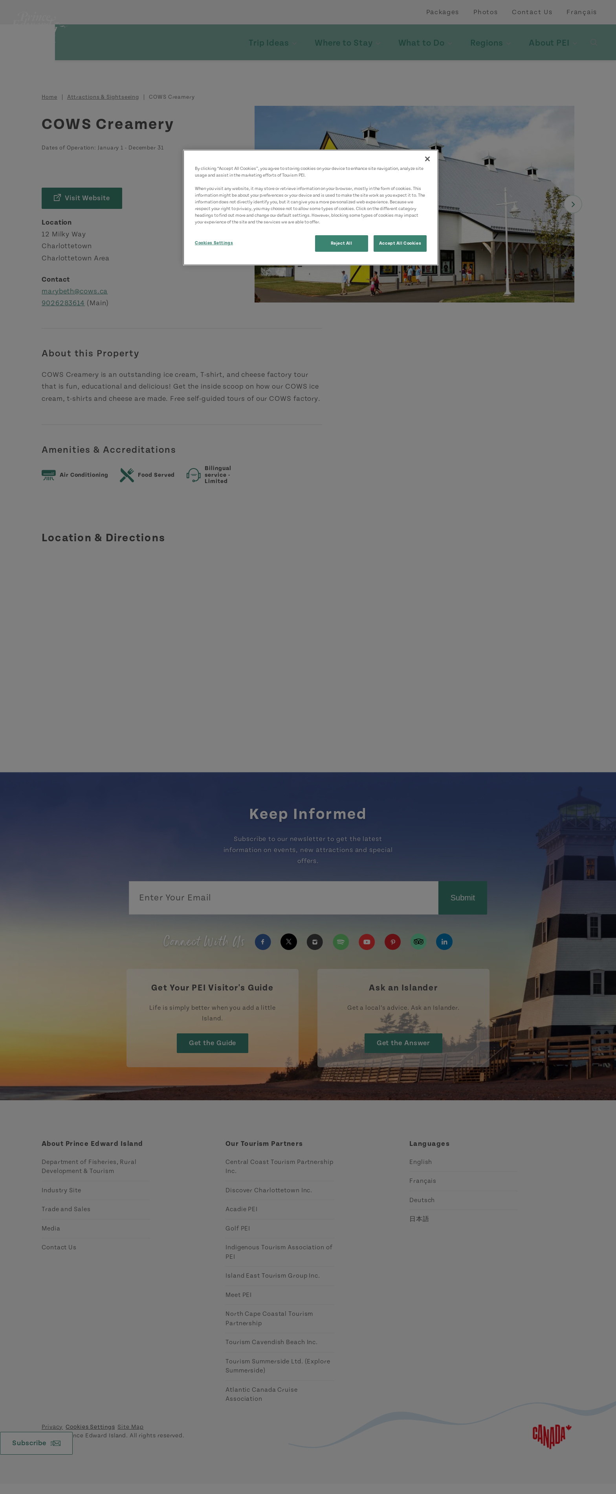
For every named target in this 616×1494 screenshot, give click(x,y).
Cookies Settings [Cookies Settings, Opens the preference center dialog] (214, 242)
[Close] (427, 159)
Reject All (341, 243)
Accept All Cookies (400, 243)
